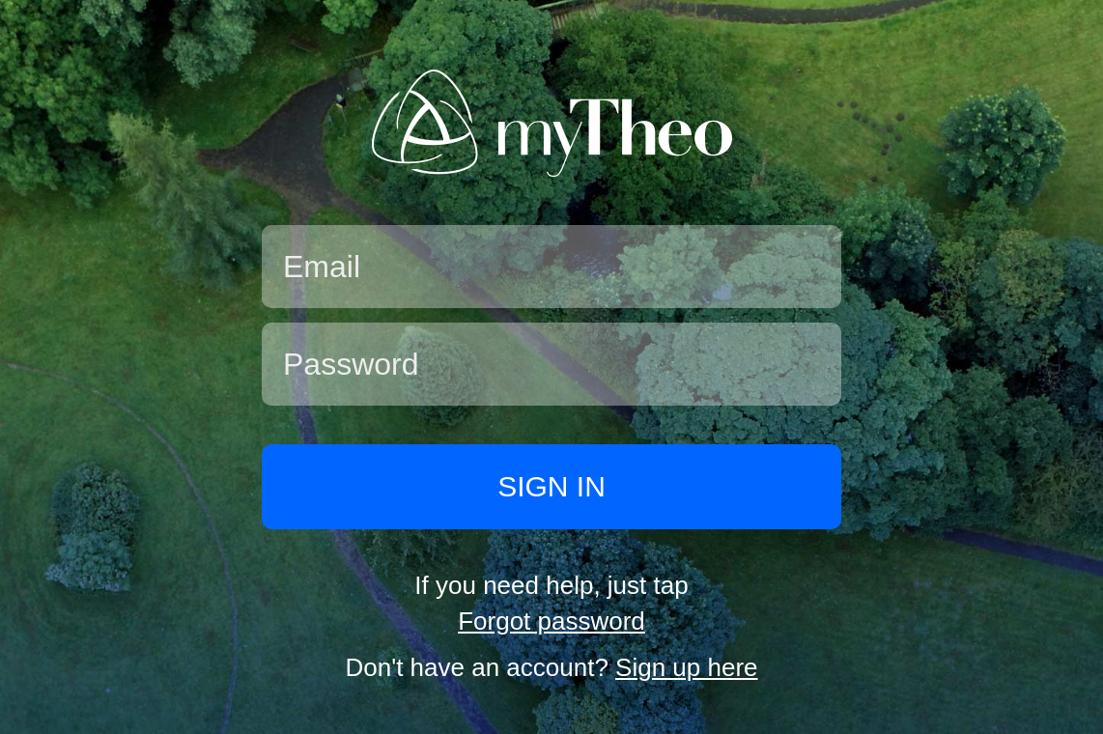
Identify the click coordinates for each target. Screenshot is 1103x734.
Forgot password (551, 621)
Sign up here (686, 667)
